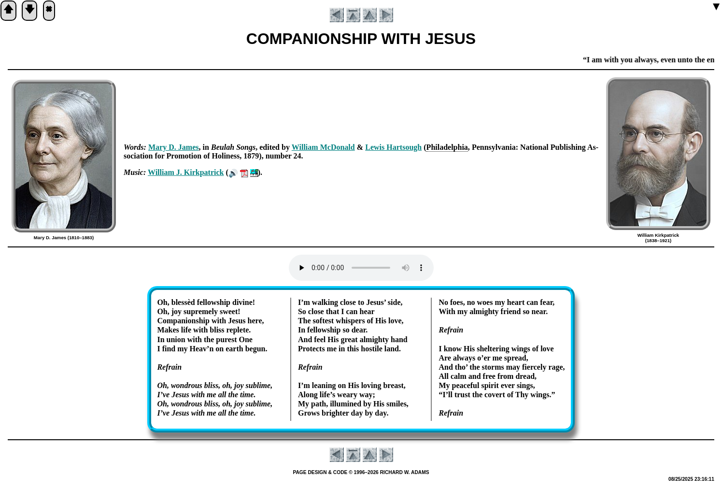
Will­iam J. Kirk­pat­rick (186, 172)
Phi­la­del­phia (447, 147)
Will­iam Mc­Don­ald (323, 147)
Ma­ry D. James (173, 147)
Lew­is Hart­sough (393, 147)
